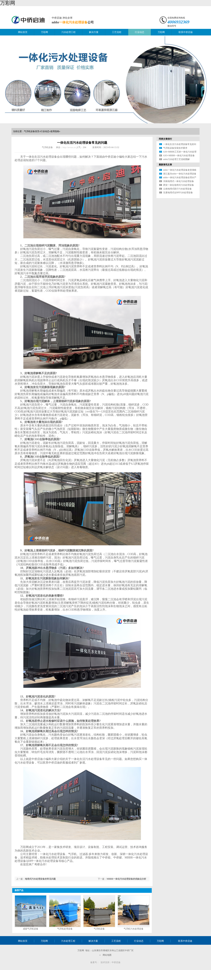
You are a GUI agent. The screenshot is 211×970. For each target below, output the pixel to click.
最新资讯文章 (165, 164)
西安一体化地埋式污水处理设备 (178, 185)
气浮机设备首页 (31, 131)
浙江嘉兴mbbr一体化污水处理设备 (179, 174)
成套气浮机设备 (30, 929)
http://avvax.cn (69, 147)
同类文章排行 (165, 139)
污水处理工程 (68, 32)
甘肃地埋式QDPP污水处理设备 (178, 192)
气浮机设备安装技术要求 (175, 148)
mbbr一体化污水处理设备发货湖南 (179, 170)
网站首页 (22, 32)
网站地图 (107, 955)
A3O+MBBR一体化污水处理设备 (179, 155)
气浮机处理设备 (65, 929)
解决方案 (93, 32)
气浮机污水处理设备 (133, 929)
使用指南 (54, 131)
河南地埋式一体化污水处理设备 (178, 181)
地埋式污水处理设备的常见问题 (40, 879)
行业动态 (139, 32)
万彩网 (7, 3)
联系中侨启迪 (186, 32)
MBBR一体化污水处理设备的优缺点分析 (126, 879)
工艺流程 (116, 32)
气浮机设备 (99, 929)
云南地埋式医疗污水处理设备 (177, 189)
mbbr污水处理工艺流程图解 (176, 159)
